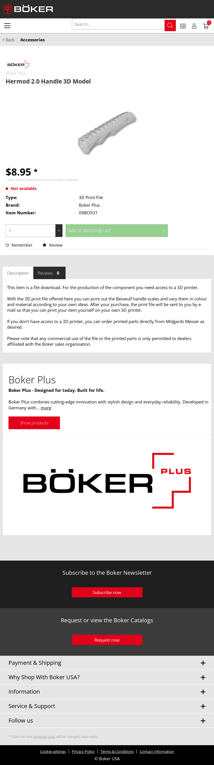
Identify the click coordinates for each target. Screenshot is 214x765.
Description (18, 273)
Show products (34, 423)
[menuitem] (7, 25)
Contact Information (157, 751)
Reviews (49, 273)
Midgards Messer (182, 321)
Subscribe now (107, 592)
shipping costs (35, 179)
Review (52, 245)
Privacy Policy (83, 751)
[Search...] (124, 24)
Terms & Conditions (117, 751)
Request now (107, 640)
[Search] (170, 25)
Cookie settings (53, 751)
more (46, 408)
